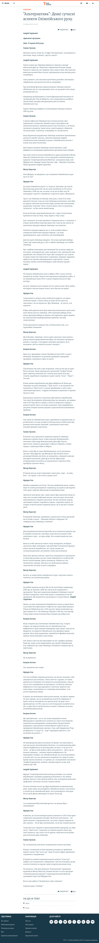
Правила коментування (9, 935)
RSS (2, 932)
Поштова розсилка (7, 928)
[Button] (63, 29)
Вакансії (28, 932)
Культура (27, 10)
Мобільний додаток (8, 924)
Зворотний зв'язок (31, 935)
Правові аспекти (31, 928)
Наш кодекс (29, 924)
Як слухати (5, 921)
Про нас (28, 921)
